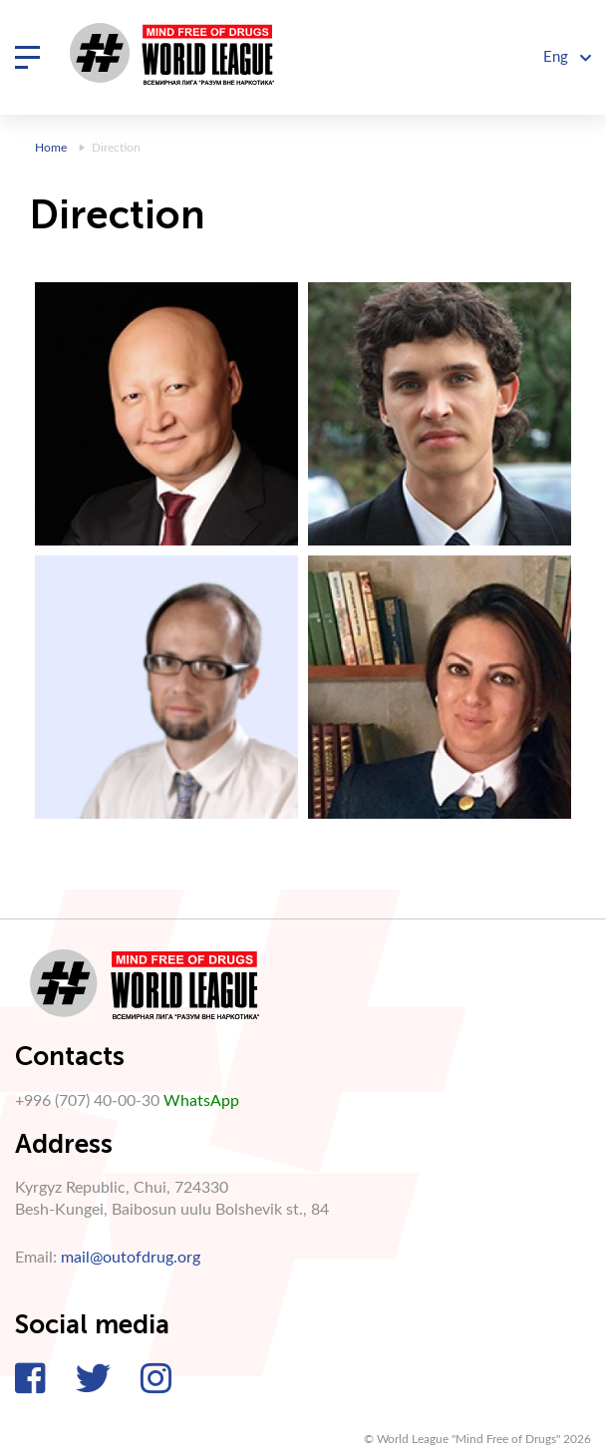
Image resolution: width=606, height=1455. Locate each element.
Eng (567, 57)
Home (51, 148)
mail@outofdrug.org (130, 1258)
